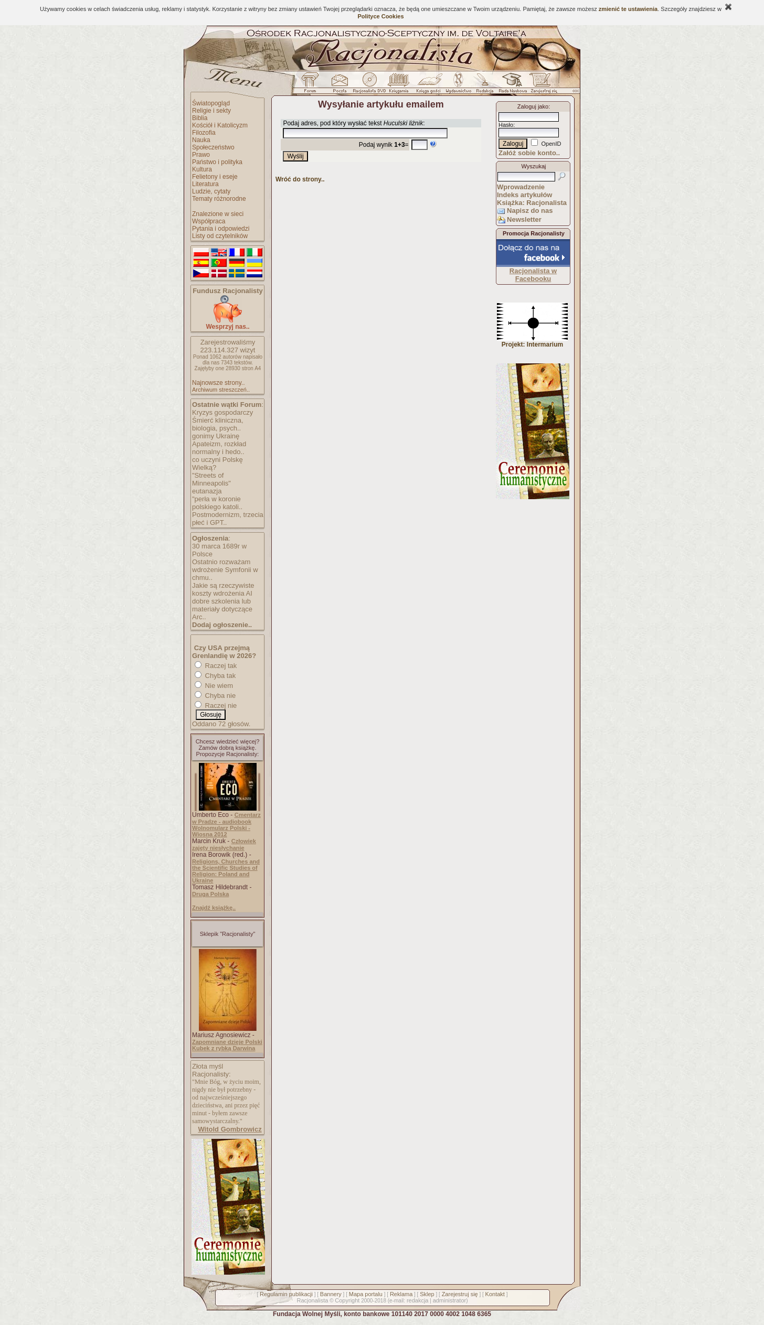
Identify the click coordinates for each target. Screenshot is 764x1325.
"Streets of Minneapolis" (211, 479)
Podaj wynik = (384, 144)
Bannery (331, 1294)
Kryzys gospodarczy (222, 412)
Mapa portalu (366, 1294)
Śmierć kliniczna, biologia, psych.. (217, 424)
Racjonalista (312, 1300)
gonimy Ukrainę (215, 436)
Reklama (401, 1294)
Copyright (347, 1300)
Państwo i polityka (217, 162)
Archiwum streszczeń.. (221, 389)
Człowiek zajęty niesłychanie (224, 844)
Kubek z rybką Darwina (223, 1048)
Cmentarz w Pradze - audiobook (226, 818)
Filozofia (204, 132)
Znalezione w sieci (217, 214)
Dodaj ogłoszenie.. (222, 625)
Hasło (505, 125)
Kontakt (495, 1294)
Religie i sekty (211, 110)
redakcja (418, 1300)
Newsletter (524, 219)
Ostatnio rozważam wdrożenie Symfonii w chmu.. (225, 569)
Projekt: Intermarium (532, 341)
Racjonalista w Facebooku (533, 275)
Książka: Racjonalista (532, 203)
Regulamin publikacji (286, 1294)
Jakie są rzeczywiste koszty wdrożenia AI (223, 589)
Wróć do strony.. (300, 179)
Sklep (427, 1294)
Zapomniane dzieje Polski (227, 1042)
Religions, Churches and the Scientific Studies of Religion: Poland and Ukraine (226, 871)
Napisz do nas (530, 210)
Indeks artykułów (524, 195)
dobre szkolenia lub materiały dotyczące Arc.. (222, 609)
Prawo (201, 154)
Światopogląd (211, 103)
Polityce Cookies (380, 16)
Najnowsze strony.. (218, 382)
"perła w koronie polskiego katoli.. (217, 503)
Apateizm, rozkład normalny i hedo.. (219, 448)
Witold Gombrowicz (229, 1129)
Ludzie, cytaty (211, 191)
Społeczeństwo (213, 147)
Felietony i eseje (215, 176)
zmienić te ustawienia (628, 9)
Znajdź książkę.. (214, 907)
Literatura (205, 184)
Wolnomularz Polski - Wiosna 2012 (221, 831)
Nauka (201, 140)
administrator (449, 1300)
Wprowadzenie (521, 187)
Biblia (199, 118)
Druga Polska (210, 894)
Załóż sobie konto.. (529, 153)
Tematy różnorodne (219, 198)
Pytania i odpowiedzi (220, 228)
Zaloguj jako (532, 106)
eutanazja (206, 491)
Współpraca (208, 221)
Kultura (202, 169)
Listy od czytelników (220, 236)
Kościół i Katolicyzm (220, 125)
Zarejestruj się (460, 1294)
